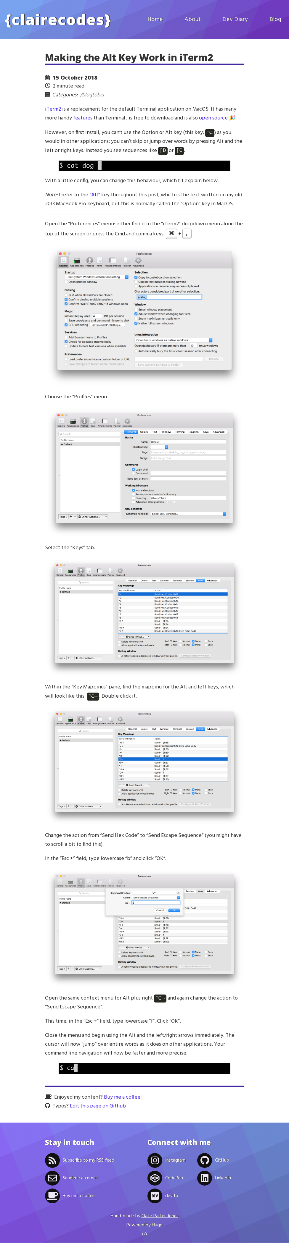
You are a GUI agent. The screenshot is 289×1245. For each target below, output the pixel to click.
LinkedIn (214, 1180)
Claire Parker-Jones (160, 1218)
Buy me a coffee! (123, 1099)
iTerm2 (53, 109)
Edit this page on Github (98, 1108)
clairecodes (58, 19)
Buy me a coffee (70, 1198)
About (192, 19)
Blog (275, 19)
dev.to (162, 1198)
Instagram (166, 1162)
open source (213, 118)
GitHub (213, 1162)
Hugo (157, 1227)
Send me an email (71, 1180)
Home (155, 19)
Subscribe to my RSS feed (79, 1162)
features (82, 118)
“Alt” (94, 196)
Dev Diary (235, 19)
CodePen (165, 1180)
